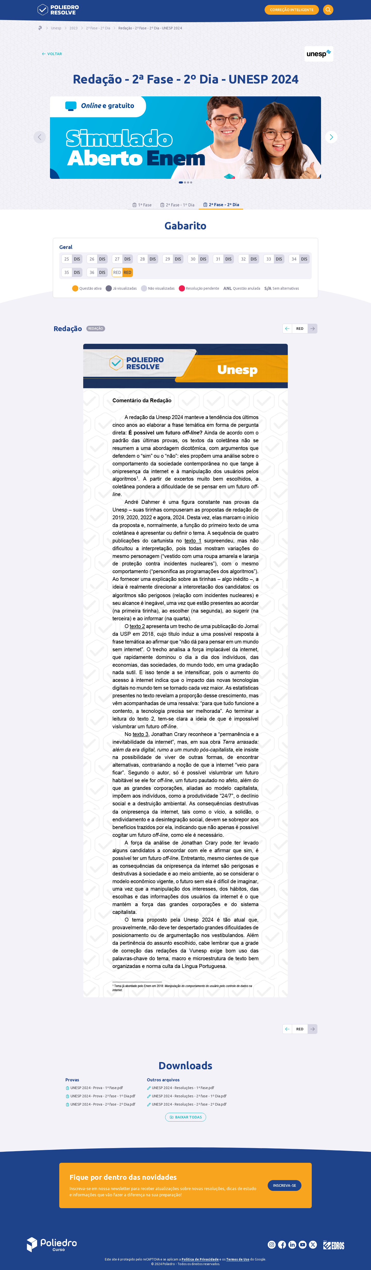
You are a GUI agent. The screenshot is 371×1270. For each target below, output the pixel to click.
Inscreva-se (284, 1185)
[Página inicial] (58, 9)
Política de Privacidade (200, 1259)
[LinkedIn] (292, 1245)
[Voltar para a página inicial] (52, 1244)
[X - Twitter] (313, 1245)
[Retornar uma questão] (287, 328)
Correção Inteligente (292, 10)
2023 (74, 28)
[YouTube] (303, 1245)
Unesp (56, 28)
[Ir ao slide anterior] (39, 137)
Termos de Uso (237, 1259)
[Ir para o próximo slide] (331, 137)
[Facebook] (282, 1245)
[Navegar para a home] (40, 28)
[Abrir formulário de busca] (328, 10)
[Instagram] (272, 1245)
